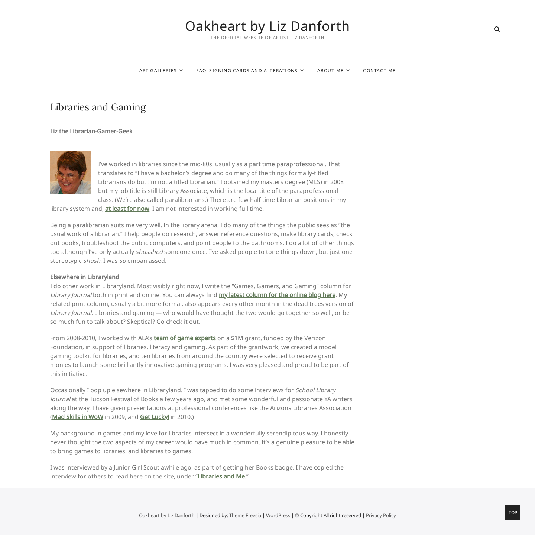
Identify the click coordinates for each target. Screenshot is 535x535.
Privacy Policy (381, 515)
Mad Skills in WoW (77, 417)
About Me (330, 70)
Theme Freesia (245, 515)
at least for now (127, 208)
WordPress (278, 515)
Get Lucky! (154, 417)
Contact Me (379, 70)
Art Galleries (158, 70)
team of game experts (185, 338)
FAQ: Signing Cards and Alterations (247, 70)
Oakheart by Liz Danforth (267, 26)
